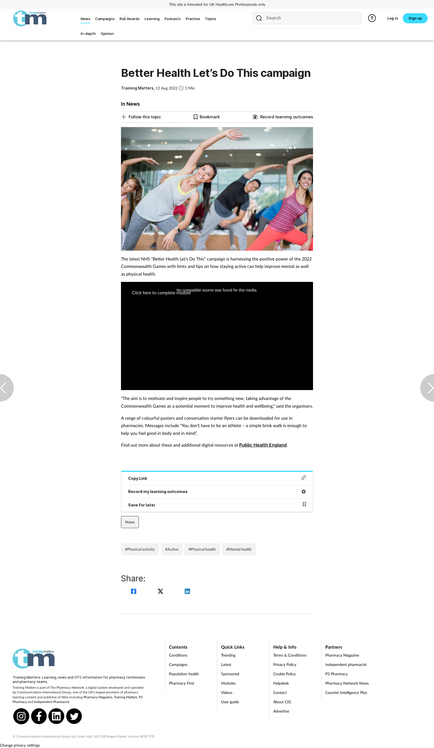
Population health (184, 673)
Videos (226, 692)
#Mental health (239, 549)
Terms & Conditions (289, 655)
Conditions (178, 655)
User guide (230, 701)
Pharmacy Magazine (97, 697)
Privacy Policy (284, 664)
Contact (280, 692)
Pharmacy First (181, 683)
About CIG (282, 701)
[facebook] (134, 592)
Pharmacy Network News (347, 683)
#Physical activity (140, 549)
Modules (228, 683)
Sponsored (230, 673)
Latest (226, 664)
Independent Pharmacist (51, 702)
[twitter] (161, 592)
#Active (171, 549)
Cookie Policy (284, 673)
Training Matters (125, 697)
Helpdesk (281, 683)
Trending (228, 655)
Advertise (281, 711)
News (130, 522)
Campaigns (178, 664)
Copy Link (217, 478)
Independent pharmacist (346, 664)
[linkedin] (187, 592)
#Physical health (202, 549)
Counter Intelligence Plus (346, 692)
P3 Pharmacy (336, 673)
